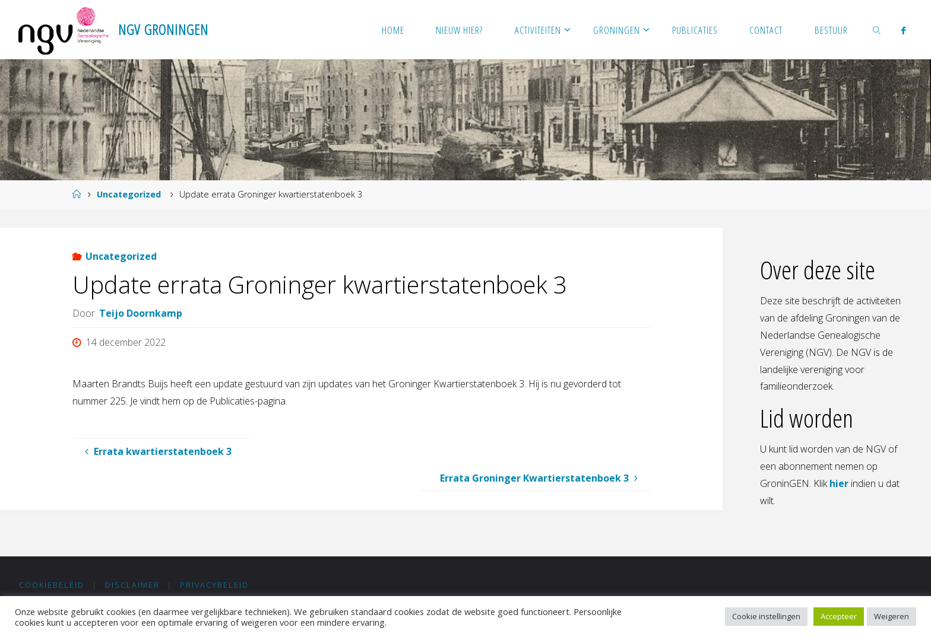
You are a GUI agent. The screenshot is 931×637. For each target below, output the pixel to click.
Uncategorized (129, 194)
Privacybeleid (214, 584)
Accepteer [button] (839, 616)
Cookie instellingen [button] (766, 616)
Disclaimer (132, 584)
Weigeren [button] (891, 616)
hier (838, 483)
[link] (877, 29)
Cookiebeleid (51, 584)
